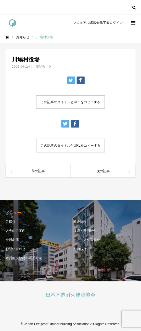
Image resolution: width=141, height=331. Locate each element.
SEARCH (134, 7)
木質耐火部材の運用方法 (24, 258)
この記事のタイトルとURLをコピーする (70, 102)
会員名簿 (12, 240)
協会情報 (80, 221)
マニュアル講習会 (86, 240)
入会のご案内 (15, 231)
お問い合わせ (15, 249)
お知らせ (80, 249)
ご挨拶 (10, 221)
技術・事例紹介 (84, 231)
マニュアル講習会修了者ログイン (97, 23)
